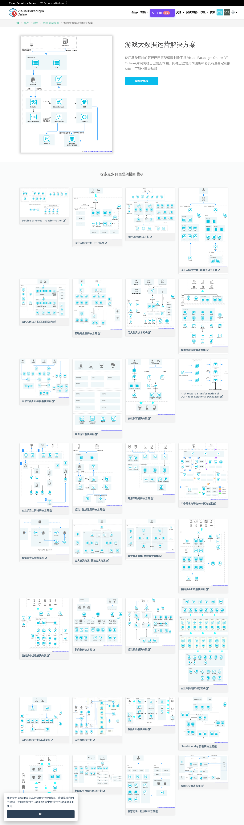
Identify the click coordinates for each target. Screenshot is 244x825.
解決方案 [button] (192, 12)
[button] (144, 12)
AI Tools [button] (162, 13)
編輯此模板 (141, 81)
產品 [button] (134, 12)
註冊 (219, 12)
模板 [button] (204, 12)
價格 (212, 12)
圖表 (26, 23)
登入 (226, 12)
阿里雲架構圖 (51, 23)
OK (40, 814)
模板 (36, 23)
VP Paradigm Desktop (53, 3)
